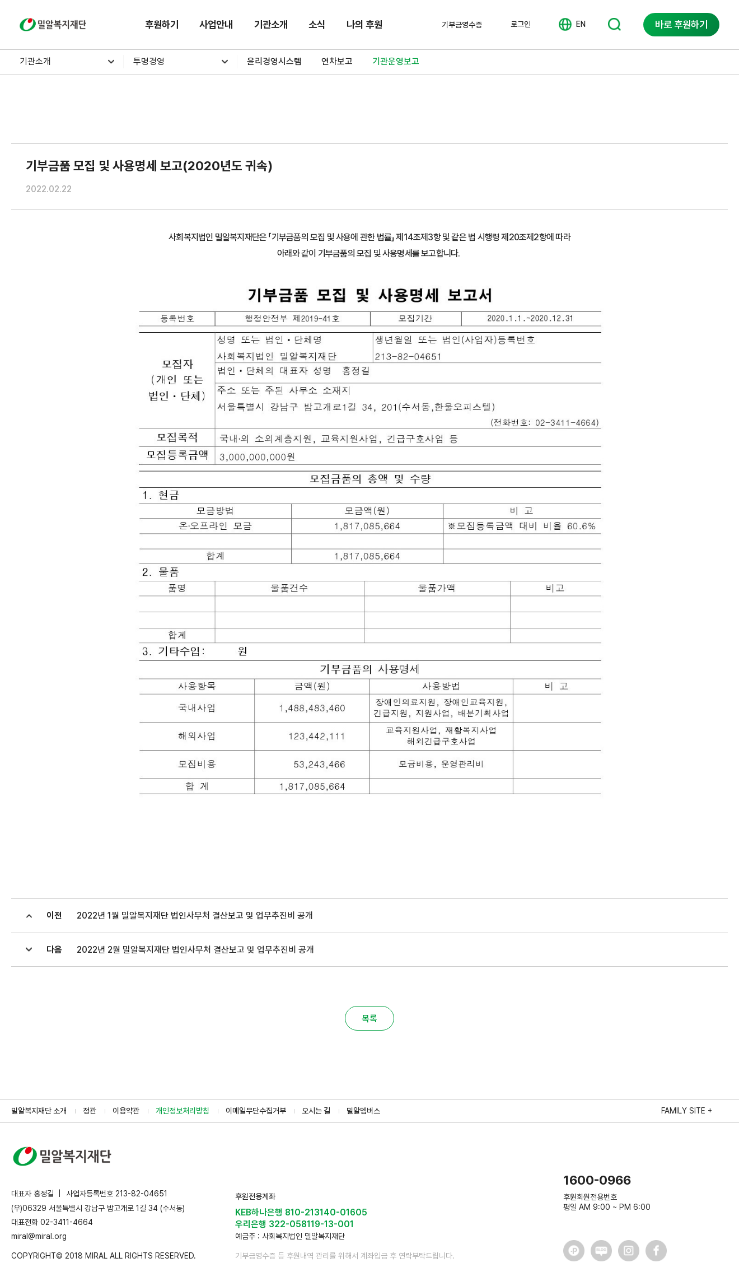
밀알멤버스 (363, 1110)
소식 (316, 24)
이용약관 (126, 1110)
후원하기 (162, 24)
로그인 (521, 24)
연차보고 (337, 61)
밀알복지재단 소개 (39, 1110)
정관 (89, 1110)
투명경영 (149, 61)
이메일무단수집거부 (256, 1110)
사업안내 (216, 24)
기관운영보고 (395, 61)
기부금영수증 (462, 24)
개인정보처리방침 (182, 1110)
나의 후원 (364, 24)
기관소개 (271, 24)
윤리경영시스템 (274, 61)
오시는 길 (316, 1110)
